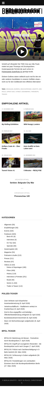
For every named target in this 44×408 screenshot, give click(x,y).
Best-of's (10, 258)
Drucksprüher (26, 89)
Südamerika (26, 91)
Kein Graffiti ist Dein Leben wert (10, 172)
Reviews (7, 284)
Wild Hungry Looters (32, 124)
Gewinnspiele (9, 271)
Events (6, 253)
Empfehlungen (9, 250)
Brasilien (9, 89)
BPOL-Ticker (8, 353)
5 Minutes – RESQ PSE (33, 192)
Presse (6, 280)
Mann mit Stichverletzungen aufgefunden (19, 343)
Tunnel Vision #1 (30, 170)
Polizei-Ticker (10, 315)
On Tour (10, 265)
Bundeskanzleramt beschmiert (15, 340)
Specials (10, 268)
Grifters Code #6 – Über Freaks (11, 147)
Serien (17, 35)
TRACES (4, 94)
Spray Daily (11, 91)
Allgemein (7, 247)
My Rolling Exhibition (10, 124)
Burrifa (17, 89)
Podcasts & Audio (10, 277)
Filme (9, 292)
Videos (25, 35)
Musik (9, 302)
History (9, 296)
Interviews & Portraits (14, 299)
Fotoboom (8, 256)
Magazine (7, 274)
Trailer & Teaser (12, 308)
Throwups (34, 91)
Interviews (10, 262)
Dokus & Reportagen (14, 289)
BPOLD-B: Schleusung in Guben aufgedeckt (20, 377)
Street (18, 91)
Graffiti (35, 89)
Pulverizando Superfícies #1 (12, 72)
